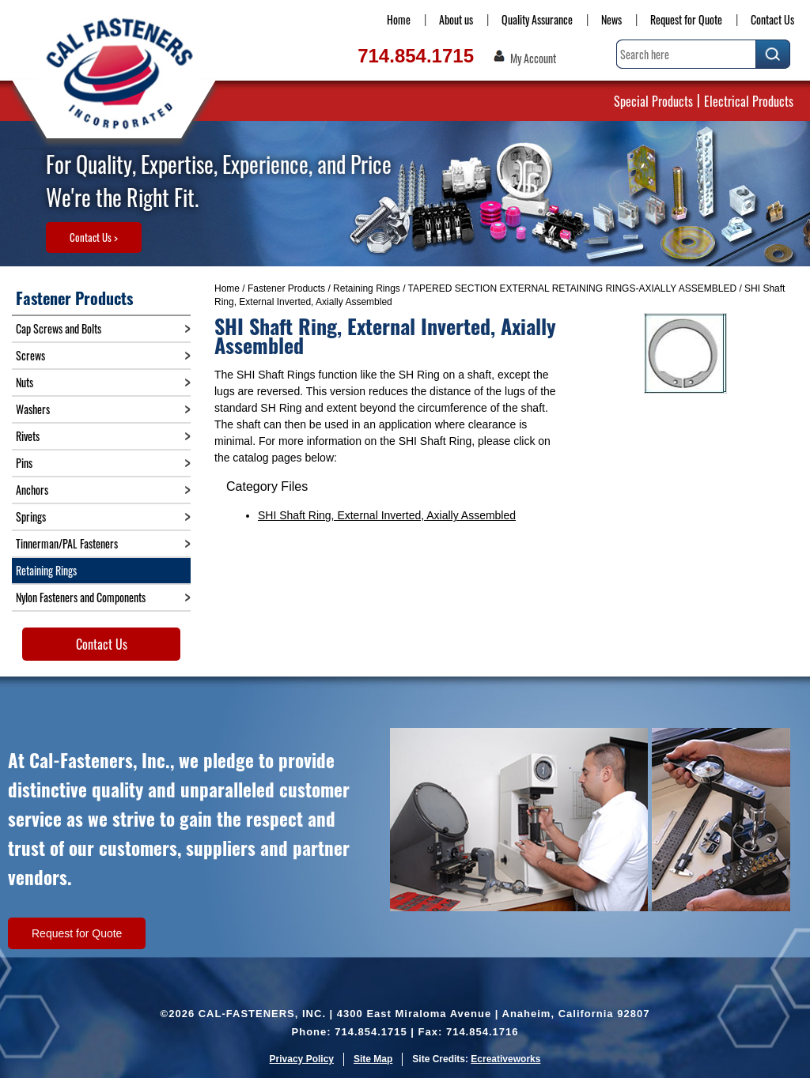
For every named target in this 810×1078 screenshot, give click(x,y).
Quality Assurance (537, 19)
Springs (31, 516)
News (611, 19)
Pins (24, 462)
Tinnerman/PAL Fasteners (67, 543)
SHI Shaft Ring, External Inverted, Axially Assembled (387, 515)
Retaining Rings (366, 288)
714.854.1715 (416, 55)
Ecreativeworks (505, 1059)
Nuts (24, 382)
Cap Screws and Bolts (58, 328)
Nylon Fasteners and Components (81, 597)
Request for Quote (686, 19)
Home (399, 19)
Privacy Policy (302, 1059)
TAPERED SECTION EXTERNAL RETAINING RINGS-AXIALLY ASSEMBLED (572, 288)
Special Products (653, 101)
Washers (33, 409)
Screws (30, 355)
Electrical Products (748, 101)
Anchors (32, 489)
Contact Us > (94, 237)
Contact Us (772, 19)
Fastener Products (286, 288)
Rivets (28, 436)
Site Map (373, 1059)
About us (456, 19)
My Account (533, 58)
